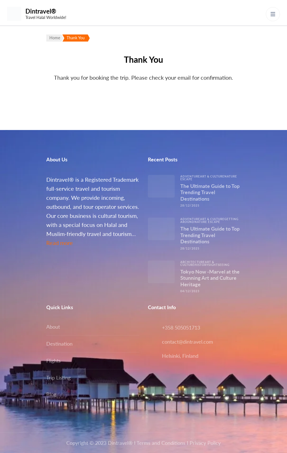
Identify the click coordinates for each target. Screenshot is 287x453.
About (53, 327)
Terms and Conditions (161, 443)
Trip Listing (58, 377)
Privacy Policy (205, 443)
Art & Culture (212, 176)
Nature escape (207, 222)
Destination (59, 344)
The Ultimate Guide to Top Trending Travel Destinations (210, 192)
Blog (51, 394)
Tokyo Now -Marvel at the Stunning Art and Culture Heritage (210, 277)
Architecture (192, 262)
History (201, 264)
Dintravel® (40, 11)
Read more (59, 242)
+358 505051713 (181, 327)
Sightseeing (218, 264)
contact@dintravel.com (187, 342)
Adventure (190, 176)
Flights (53, 360)
